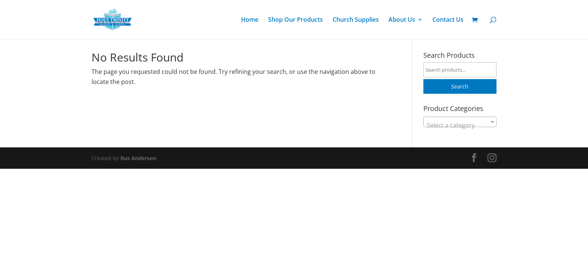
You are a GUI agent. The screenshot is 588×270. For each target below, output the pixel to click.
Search (459, 86)
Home (249, 20)
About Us (401, 20)
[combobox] (459, 122)
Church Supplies (356, 20)
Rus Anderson (138, 158)
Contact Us (448, 20)
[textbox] (460, 125)
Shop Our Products (295, 20)
